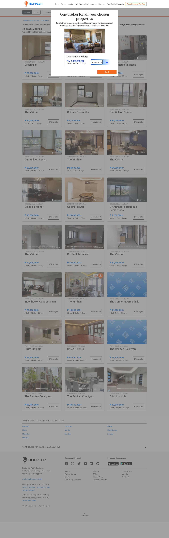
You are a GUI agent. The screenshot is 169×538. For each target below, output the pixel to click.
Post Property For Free (136, 4)
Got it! (107, 72)
